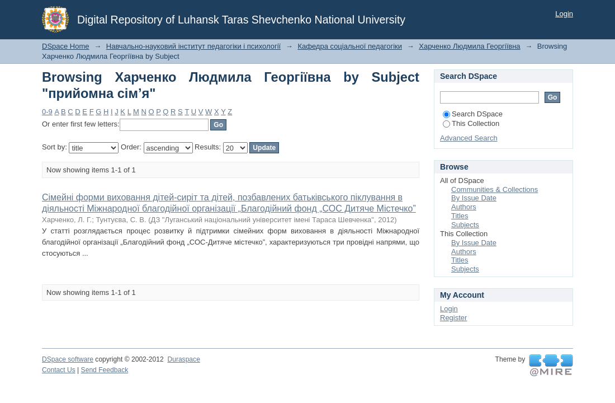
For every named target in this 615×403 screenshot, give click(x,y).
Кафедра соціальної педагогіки (349, 46)
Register (453, 317)
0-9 (47, 111)
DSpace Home (65, 46)
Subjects (465, 225)
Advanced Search (469, 138)
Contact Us (58, 370)
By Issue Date (473, 198)
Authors (463, 207)
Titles (460, 216)
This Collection (471, 123)
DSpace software (67, 359)
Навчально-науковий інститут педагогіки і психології (193, 46)
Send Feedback (105, 370)
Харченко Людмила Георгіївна (469, 46)
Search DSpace (473, 114)
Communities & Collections (494, 189)
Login (564, 14)
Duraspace (183, 359)
